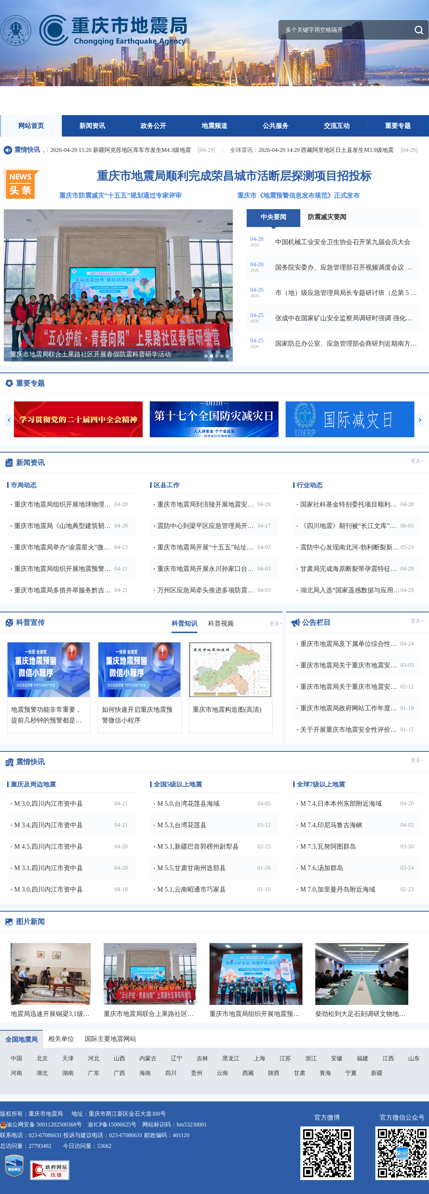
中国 (16, 1058)
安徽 (336, 1058)
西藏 (248, 1073)
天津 (68, 1058)
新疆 (377, 1073)
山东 (414, 1058)
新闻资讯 (92, 125)
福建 (362, 1058)
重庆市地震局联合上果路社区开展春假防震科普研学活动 (185, 1013)
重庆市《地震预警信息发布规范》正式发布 (298, 195)
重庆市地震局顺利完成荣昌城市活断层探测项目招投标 (234, 175)
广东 (93, 1073)
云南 (222, 1073)
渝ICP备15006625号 (112, 1124)
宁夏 (351, 1073)
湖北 (42, 1073)
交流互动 (337, 125)
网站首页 (31, 125)
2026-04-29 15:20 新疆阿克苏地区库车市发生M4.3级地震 (108, 150)
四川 (171, 1073)
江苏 (285, 1058)
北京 (42, 1058)
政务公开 (153, 125)
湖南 (68, 1073)
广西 (119, 1073)
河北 (93, 1058)
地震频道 (214, 125)
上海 (259, 1058)
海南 (145, 1073)
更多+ (417, 461)
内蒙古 (148, 1058)
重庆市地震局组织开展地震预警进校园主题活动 (278, 1013)
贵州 (196, 1073)
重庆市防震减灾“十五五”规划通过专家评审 (120, 195)
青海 (325, 1073)
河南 (16, 1073)
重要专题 (398, 125)
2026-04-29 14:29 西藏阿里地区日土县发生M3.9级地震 (313, 150)
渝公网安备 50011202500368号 (44, 1124)
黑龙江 (231, 1058)
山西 (119, 1058)
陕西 (274, 1073)
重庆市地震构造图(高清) (227, 709)
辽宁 (176, 1058)
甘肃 (299, 1073)
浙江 (311, 1058)
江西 (388, 1058)
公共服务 (276, 125)
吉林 (202, 1058)
